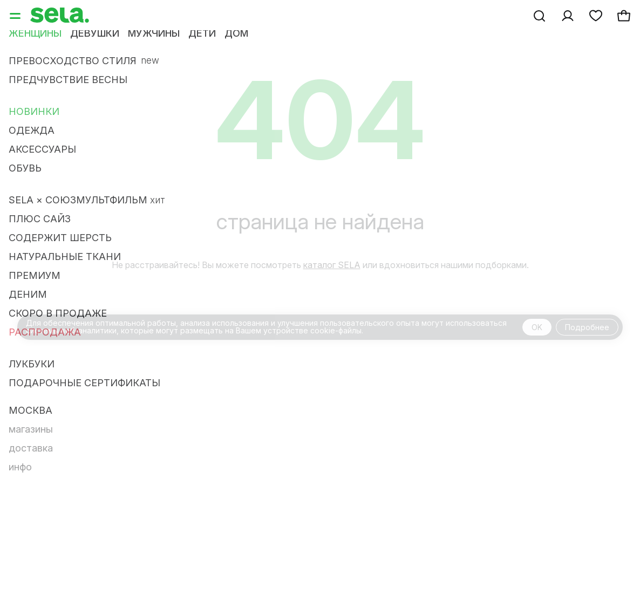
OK (537, 327)
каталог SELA (331, 264)
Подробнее (587, 327)
